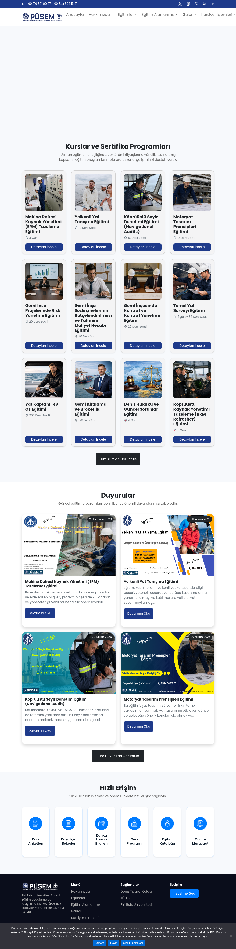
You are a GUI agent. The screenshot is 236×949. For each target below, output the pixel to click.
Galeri (76, 911)
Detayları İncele (44, 247)
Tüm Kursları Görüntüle (118, 459)
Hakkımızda (80, 891)
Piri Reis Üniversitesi (136, 904)
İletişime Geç (184, 893)
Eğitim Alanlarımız (85, 904)
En (212, 3)
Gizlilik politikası (133, 942)
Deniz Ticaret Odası (136, 891)
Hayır (113, 942)
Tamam (99, 942)
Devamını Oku (40, 613)
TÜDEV (126, 898)
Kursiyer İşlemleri (85, 917)
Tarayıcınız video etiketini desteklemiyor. (118, 71)
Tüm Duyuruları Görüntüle (118, 755)
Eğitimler (78, 898)
